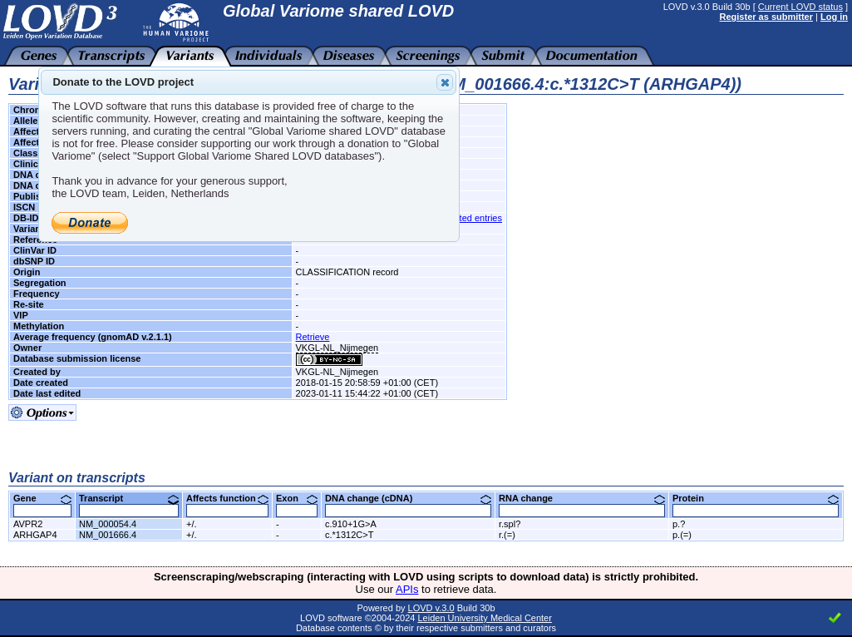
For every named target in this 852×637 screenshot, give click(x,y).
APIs (407, 589)
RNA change (582, 498)
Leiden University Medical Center (484, 618)
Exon (297, 498)
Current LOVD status (800, 7)
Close (443, 82)
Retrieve (313, 337)
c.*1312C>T (349, 535)
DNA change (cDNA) (408, 498)
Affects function (227, 498)
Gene (42, 498)
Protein (755, 498)
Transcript (129, 498)
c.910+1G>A (351, 524)
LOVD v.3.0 (431, 608)
